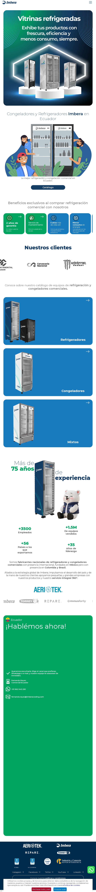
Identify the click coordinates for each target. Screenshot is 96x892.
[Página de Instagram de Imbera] (18, 872)
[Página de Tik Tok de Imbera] (49, 872)
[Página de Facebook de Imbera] (34, 872)
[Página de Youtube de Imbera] (63, 872)
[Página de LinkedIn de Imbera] (78, 872)
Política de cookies (72, 885)
